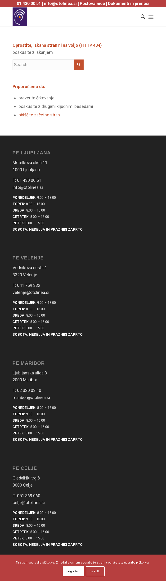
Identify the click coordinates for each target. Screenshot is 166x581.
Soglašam (74, 571)
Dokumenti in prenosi (128, 3)
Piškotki (95, 571)
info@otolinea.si (60, 3)
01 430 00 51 (29, 3)
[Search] (140, 16)
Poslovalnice (92, 3)
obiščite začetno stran (39, 114)
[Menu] (150, 16)
